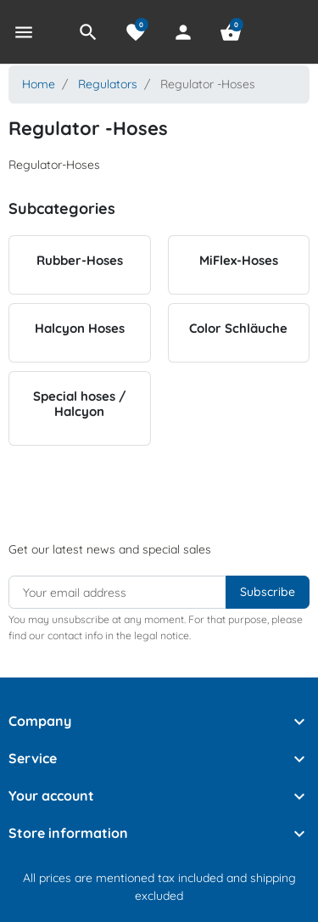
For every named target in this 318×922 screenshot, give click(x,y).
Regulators (107, 84)
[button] (88, 32)
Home (38, 84)
